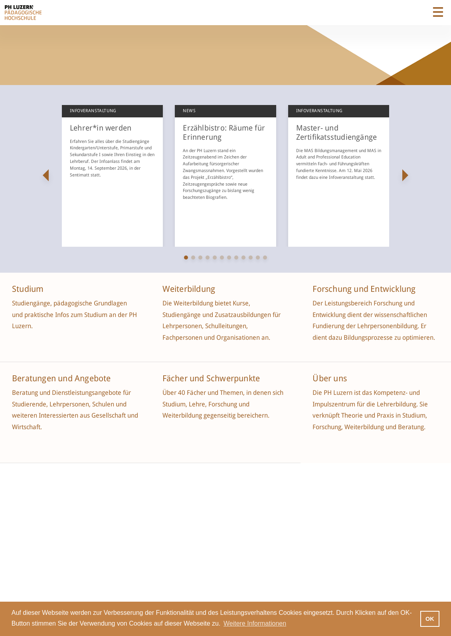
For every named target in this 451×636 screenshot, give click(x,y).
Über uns (330, 378)
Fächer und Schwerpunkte (212, 378)
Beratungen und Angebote (61, 378)
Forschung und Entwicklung (364, 289)
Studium (28, 289)
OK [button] (429, 619)
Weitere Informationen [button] (255, 623)
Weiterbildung (189, 289)
